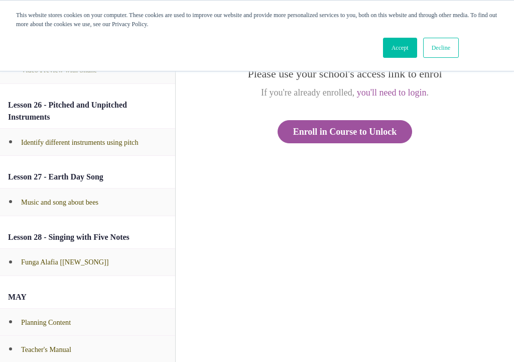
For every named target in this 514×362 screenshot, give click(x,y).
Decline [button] (441, 47)
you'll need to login (392, 92)
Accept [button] (400, 47)
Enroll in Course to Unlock (345, 132)
